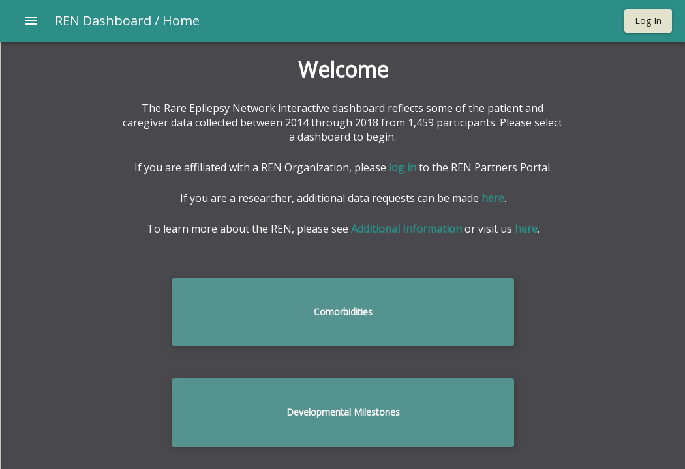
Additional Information (406, 228)
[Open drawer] (31, 20)
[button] (648, 21)
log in (402, 167)
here (492, 198)
